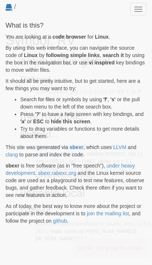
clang (12, 155)
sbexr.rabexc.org (57, 173)
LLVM (120, 147)
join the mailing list (108, 213)
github (60, 221)
